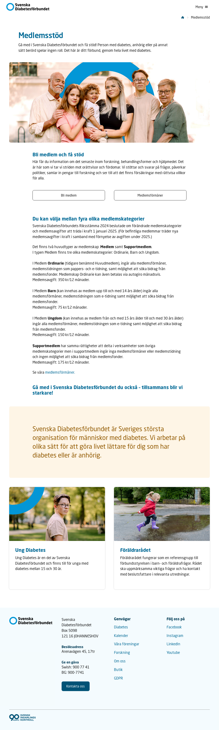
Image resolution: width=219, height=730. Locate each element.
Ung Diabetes (30, 550)
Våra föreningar (126, 644)
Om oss (120, 661)
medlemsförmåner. (60, 372)
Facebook (174, 627)
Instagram (175, 635)
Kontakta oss (75, 686)
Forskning (122, 652)
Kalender (121, 635)
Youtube (173, 652)
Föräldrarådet (135, 550)
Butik (118, 669)
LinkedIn (173, 644)
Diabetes (121, 627)
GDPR (118, 678)
